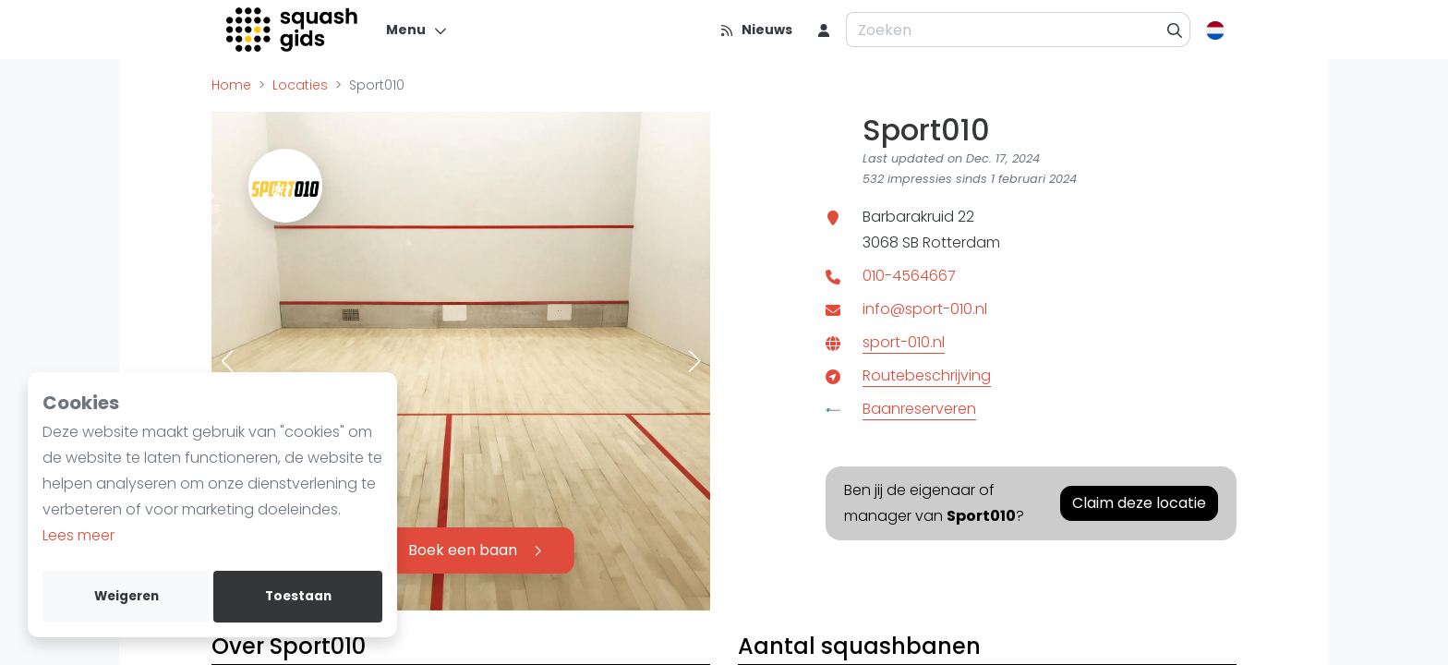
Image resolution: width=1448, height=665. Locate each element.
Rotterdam (961, 242)
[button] (228, 361)
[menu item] (823, 29)
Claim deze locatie (1139, 503)
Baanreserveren (919, 408)
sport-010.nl (904, 342)
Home (231, 85)
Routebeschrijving (927, 375)
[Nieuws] (755, 29)
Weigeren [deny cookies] (126, 596)
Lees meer (78, 535)
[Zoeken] (1175, 29)
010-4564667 (909, 275)
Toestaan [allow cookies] (298, 596)
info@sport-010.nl (925, 309)
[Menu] (417, 29)
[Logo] (293, 29)
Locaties (300, 85)
